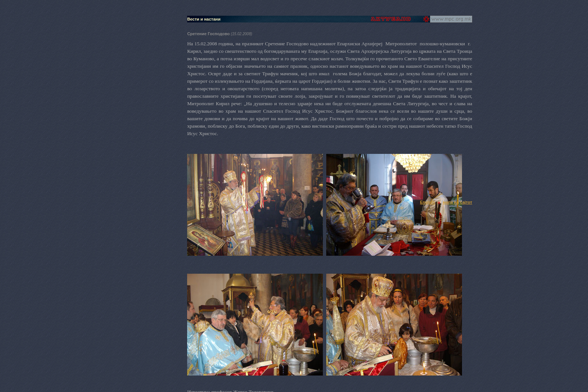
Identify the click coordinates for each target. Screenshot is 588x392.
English (427, 202)
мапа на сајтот (457, 202)
